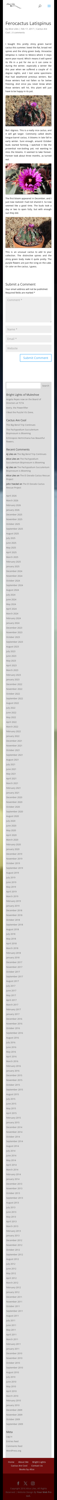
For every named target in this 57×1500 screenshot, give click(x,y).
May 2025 (11, 547)
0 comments (18, 32)
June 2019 (11, 882)
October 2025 (13, 524)
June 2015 (11, 1103)
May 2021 (11, 773)
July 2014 (10, 1150)
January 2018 (12, 957)
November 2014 (14, 1131)
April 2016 (11, 1056)
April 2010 (11, 1391)
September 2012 (14, 1254)
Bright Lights (39, 1462)
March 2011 (12, 1339)
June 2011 (11, 1325)
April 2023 (11, 665)
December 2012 (14, 1240)
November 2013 (14, 1188)
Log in (9, 1436)
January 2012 (12, 1292)
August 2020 (12, 816)
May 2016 (11, 1051)
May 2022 (11, 717)
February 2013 (13, 1230)
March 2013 (12, 1226)
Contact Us (37, 1465)
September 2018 (14, 924)
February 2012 (13, 1287)
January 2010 (12, 1405)
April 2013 (11, 1221)
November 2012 (14, 1245)
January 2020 (12, 849)
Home (11, 1462)
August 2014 (12, 1146)
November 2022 (14, 688)
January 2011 (12, 1348)
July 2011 (10, 1320)
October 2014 (13, 1136)
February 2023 (13, 674)
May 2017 (11, 995)
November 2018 (14, 915)
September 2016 (14, 1032)
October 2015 (13, 1084)
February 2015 (13, 1117)
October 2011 (13, 1306)
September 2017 (14, 976)
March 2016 (12, 1061)
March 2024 (12, 613)
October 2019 (13, 863)
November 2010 (14, 1358)
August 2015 (12, 1094)
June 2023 (11, 655)
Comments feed (14, 1446)
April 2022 (11, 722)
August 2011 (12, 1315)
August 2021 (12, 759)
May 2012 (11, 1273)
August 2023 (12, 646)
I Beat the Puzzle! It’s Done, (20, 412)
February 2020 (13, 844)
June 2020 (11, 825)
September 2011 (14, 1310)
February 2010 (13, 1400)
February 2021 (13, 787)
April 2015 (11, 1113)
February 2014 (13, 1174)
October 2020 (13, 806)
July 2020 (10, 820)
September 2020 (14, 811)
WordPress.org (13, 1450)
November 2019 (14, 858)
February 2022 (13, 731)
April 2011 (11, 1334)
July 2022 (10, 707)
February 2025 (13, 561)
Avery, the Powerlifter (17, 407)
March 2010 (12, 1395)
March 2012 (12, 1282)
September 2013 (14, 1197)
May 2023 (11, 660)
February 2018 (13, 952)
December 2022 (14, 684)
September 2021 (14, 754)
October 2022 (13, 693)
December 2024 (14, 571)
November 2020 (14, 802)
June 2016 (11, 1047)
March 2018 (12, 948)
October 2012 (13, 1249)
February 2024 (13, 618)
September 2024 (14, 585)
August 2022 (12, 703)
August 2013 (12, 1202)
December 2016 (14, 1018)
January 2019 (12, 905)
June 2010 (11, 1381)
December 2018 (14, 910)
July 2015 (10, 1098)
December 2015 (14, 1075)
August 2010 (12, 1372)
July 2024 (10, 594)
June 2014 (11, 1155)
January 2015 (12, 1122)
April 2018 (11, 943)
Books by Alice (26, 1469)
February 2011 (13, 1344)
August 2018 (12, 929)
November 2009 (14, 1414)
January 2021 (12, 792)
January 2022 (12, 736)
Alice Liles (14, 28)
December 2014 (14, 1127)
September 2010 (14, 1367)
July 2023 (10, 651)
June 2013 (11, 1211)
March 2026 (12, 500)
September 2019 (14, 868)
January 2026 (12, 509)
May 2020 (11, 830)
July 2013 (10, 1207)
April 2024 (11, 608)
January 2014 (12, 1179)
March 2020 (12, 839)
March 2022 (12, 726)
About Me (23, 1462)
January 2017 (12, 1014)
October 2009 (13, 1419)
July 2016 (10, 1042)
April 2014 (11, 1164)
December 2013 (14, 1183)
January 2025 (12, 566)
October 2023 (13, 637)
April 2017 (11, 1000)
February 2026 (13, 505)
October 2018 (13, 919)
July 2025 (10, 538)
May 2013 (11, 1216)
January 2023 (12, 679)
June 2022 (11, 712)
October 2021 (13, 750)
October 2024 (13, 580)
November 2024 (14, 575)
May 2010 (11, 1386)
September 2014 (14, 1141)
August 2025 (12, 533)
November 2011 (14, 1301)
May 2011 (11, 1329)
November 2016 (14, 1023)
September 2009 (14, 1424)
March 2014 (12, 1169)
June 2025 (11, 542)
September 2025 (14, 528)
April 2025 (11, 552)
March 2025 (12, 557)
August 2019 (12, 872)
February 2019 (13, 901)
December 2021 (14, 740)
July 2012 (10, 1263)
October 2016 (13, 1028)
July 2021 (10, 764)
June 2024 (11, 599)
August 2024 (12, 589)
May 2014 (11, 1160)
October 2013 (13, 1193)
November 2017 (14, 967)
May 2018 (11, 938)
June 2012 (11, 1268)
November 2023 (14, 632)
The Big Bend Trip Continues (20, 424)
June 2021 (11, 769)
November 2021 (14, 745)
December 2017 (14, 962)
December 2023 (14, 627)
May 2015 (11, 1108)
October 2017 (13, 971)
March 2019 (12, 896)
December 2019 (14, 853)
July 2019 (10, 877)
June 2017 (11, 990)
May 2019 (11, 886)
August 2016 (12, 1037)
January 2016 (12, 1070)
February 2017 (13, 1009)
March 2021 (12, 783)
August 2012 (12, 1259)
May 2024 (11, 604)
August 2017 (12, 981)
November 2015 (14, 1080)
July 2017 (10, 985)
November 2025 (14, 519)
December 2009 (14, 1409)
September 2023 (14, 641)
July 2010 (10, 1376)
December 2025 (14, 514)
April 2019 (11, 891)
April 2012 (11, 1278)
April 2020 (11, 835)
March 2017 (12, 1004)
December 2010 (14, 1353)
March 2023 (12, 670)
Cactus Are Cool (19, 1465)
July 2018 (10, 933)
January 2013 (12, 1235)
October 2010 (13, 1362)
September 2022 (14, 698)
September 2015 (14, 1089)
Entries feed (12, 1441)
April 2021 (11, 778)
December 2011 (14, 1296)
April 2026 (11, 495)
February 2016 (13, 1066)
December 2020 (14, 797)
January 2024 (12, 623)
